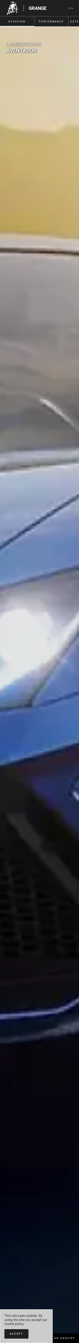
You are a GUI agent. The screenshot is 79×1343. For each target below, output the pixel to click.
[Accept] (16, 1334)
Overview (17, 21)
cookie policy (14, 1324)
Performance (51, 21)
